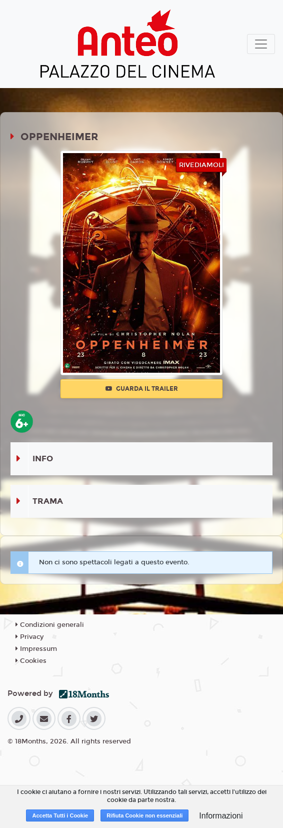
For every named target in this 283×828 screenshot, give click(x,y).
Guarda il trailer (142, 388)
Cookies (31, 661)
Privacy (30, 637)
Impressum (36, 649)
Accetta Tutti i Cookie (60, 815)
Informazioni (220, 815)
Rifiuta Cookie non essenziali (144, 815)
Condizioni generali (50, 625)
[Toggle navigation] (261, 44)
